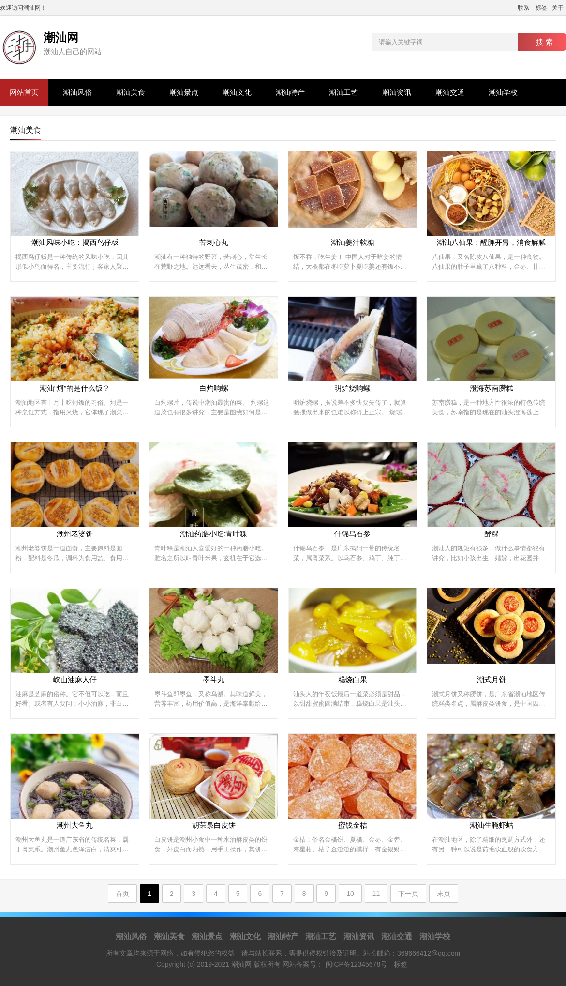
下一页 (408, 893)
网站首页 (24, 92)
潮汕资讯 (396, 92)
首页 (122, 893)
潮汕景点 (183, 92)
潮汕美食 (130, 92)
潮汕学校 (503, 92)
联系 (523, 7)
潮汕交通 (449, 92)
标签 (541, 7)
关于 (558, 7)
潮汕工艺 (343, 92)
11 (376, 893)
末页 (443, 893)
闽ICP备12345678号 (356, 964)
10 (350, 893)
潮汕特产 (290, 92)
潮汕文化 (237, 92)
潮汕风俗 (77, 92)
